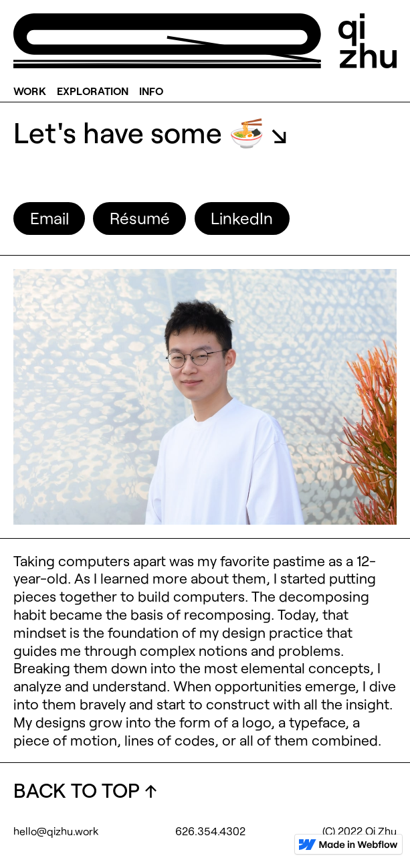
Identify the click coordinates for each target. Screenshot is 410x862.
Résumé (140, 218)
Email (49, 218)
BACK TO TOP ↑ (85, 789)
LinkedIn (242, 218)
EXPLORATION (92, 89)
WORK (29, 89)
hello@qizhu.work (55, 831)
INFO (151, 89)
